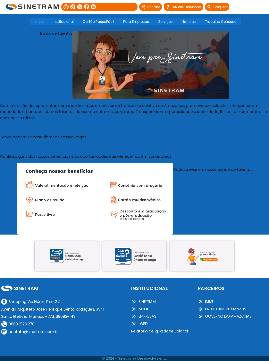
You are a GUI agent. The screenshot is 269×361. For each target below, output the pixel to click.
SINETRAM (143, 302)
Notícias (189, 21)
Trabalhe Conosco (220, 21)
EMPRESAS (143, 316)
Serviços (165, 21)
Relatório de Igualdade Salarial (159, 331)
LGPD (139, 324)
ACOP (140, 309)
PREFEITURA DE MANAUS (222, 309)
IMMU (206, 302)
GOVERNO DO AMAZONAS (225, 316)
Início (39, 21)
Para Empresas (136, 21)
